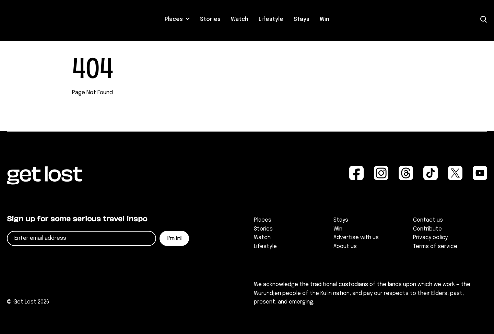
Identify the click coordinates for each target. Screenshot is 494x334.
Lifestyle (271, 19)
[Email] (81, 238)
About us (345, 246)
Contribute (427, 229)
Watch (239, 19)
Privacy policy (430, 237)
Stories (210, 19)
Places (174, 19)
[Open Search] (483, 19)
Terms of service (435, 246)
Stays (301, 19)
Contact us (428, 220)
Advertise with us (356, 237)
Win (324, 19)
